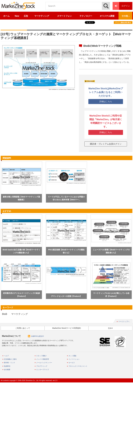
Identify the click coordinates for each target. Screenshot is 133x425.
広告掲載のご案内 (10, 359)
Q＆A (110, 328)
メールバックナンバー (44, 363)
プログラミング (41, 366)
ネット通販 (72, 356)
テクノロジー (86, 16)
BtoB (4, 314)
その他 (125, 16)
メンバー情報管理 (42, 359)
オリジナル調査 (107, 16)
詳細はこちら (105, 101)
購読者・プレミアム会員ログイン (106, 144)
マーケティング (41, 16)
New (17, 16)
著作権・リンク (9, 363)
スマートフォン (64, 16)
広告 (26, 16)
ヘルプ (6, 356)
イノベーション (74, 359)
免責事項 (7, 366)
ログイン (121, 6)
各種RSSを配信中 (37, 336)
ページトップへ (123, 321)
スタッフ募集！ (41, 356)
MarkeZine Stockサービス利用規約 (66, 328)
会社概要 (7, 369)
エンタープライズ (42, 369)
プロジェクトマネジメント (77, 366)
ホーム (6, 16)
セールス (71, 363)
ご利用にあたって (22, 328)
